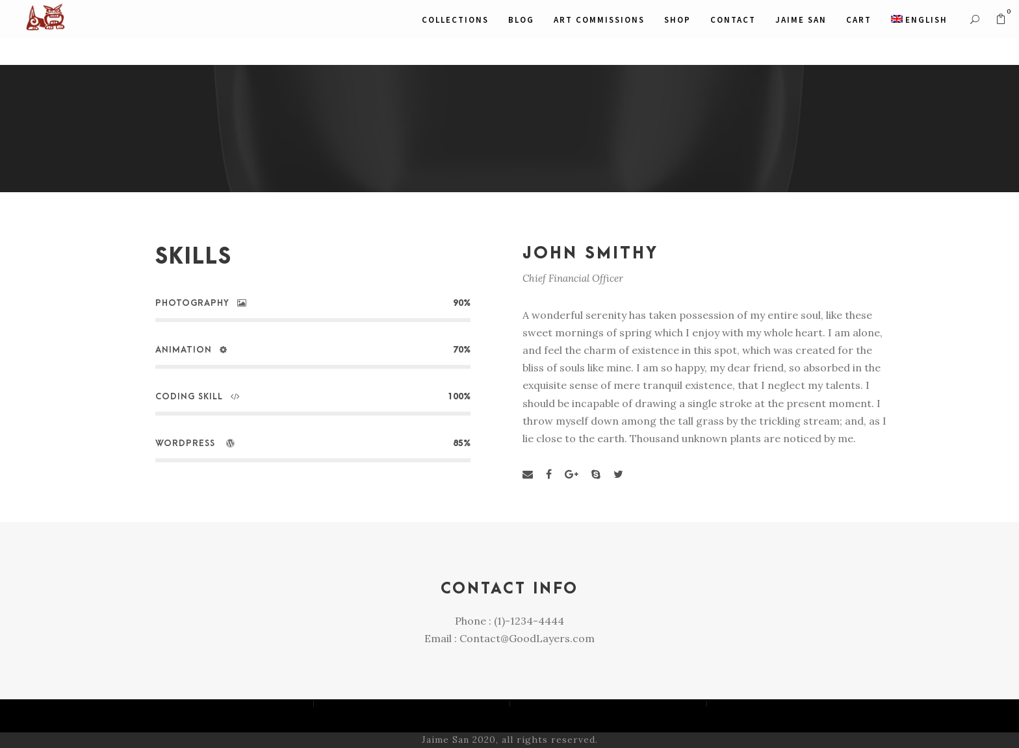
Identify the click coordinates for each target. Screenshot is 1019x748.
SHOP (677, 19)
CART (858, 19)
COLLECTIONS (455, 19)
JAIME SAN (801, 19)
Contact (733, 19)
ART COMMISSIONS (599, 19)
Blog (521, 19)
